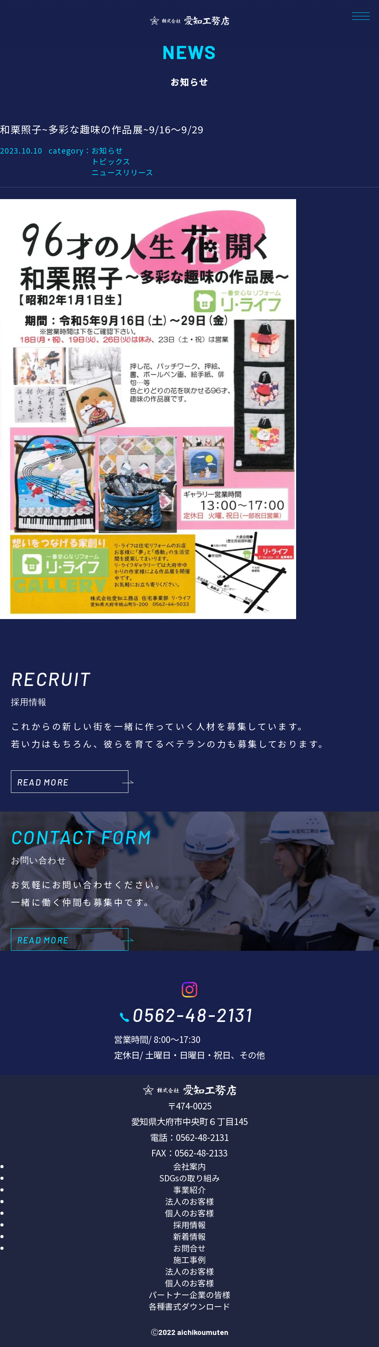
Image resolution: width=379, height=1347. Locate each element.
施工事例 (189, 1259)
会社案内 (189, 1166)
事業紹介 (189, 1189)
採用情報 (189, 1224)
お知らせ (107, 150)
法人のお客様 (189, 1201)
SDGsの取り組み (189, 1178)
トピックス (110, 161)
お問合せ (189, 1248)
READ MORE (43, 782)
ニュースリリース (122, 172)
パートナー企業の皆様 (189, 1294)
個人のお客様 (189, 1213)
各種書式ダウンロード (189, 1306)
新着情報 (189, 1236)
